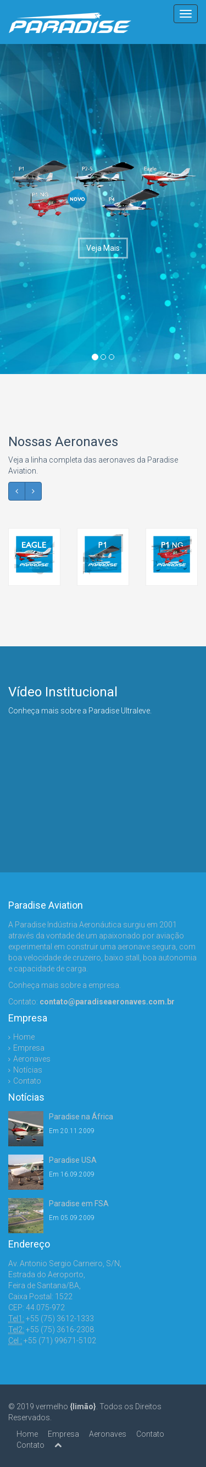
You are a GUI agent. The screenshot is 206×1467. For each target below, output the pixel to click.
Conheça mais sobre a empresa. (64, 985)
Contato (27, 1080)
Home (24, 1036)
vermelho (66, 1406)
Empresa (28, 1047)
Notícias (27, 1069)
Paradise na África (81, 1116)
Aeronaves (32, 1058)
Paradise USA (73, 1160)
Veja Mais (103, 248)
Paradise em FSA (79, 1203)
